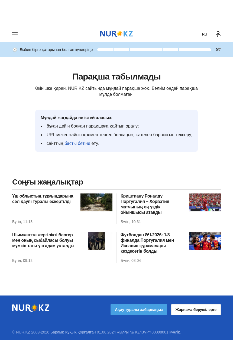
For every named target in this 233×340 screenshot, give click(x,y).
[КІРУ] (218, 34)
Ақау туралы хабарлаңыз (139, 309)
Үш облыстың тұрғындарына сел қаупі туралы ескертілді (42, 199)
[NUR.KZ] (116, 34)
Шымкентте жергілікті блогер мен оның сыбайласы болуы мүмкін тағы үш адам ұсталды (43, 240)
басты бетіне (77, 143)
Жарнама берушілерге (196, 309)
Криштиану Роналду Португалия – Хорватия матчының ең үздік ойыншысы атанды (145, 204)
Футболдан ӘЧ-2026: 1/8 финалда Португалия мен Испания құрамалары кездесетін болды (147, 243)
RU (204, 34)
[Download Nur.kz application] (116, 13)
